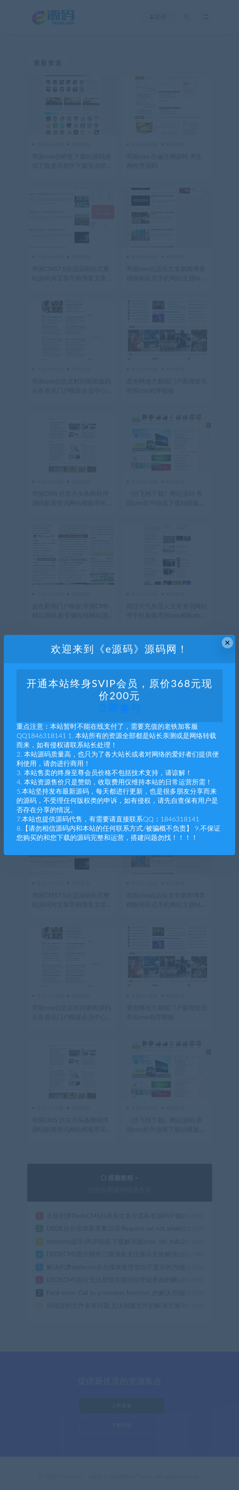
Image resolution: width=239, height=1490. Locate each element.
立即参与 (120, 707)
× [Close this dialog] (227, 642)
